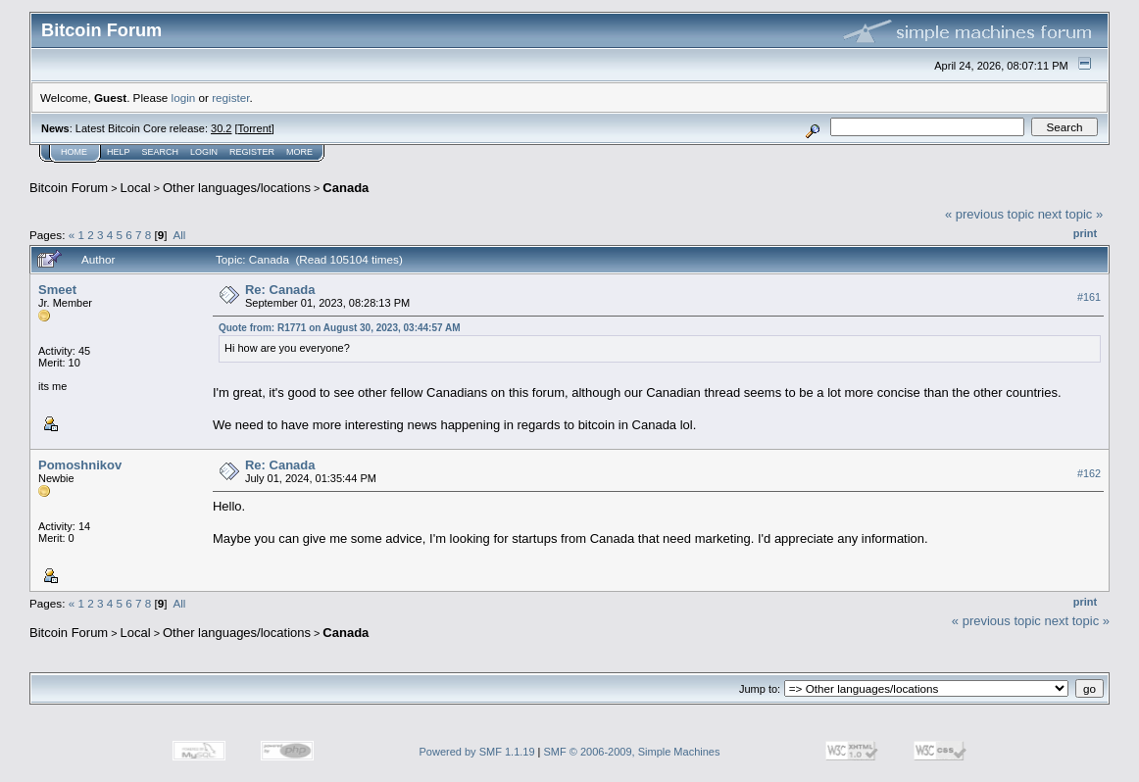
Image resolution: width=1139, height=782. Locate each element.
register (230, 97)
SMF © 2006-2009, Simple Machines (632, 752)
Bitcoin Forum (68, 187)
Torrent (255, 128)
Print (1085, 233)
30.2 (221, 128)
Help (118, 152)
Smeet (57, 289)
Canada (345, 187)
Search (160, 152)
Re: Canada (280, 289)
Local (136, 187)
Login (204, 152)
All (179, 234)
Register (251, 152)
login (184, 97)
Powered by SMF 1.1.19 (477, 752)
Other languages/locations (237, 187)
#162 (1089, 473)
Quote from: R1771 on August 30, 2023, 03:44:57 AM (340, 327)
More (299, 152)
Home (74, 152)
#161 (1089, 297)
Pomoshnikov (80, 465)
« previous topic (989, 214)
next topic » (1071, 214)
